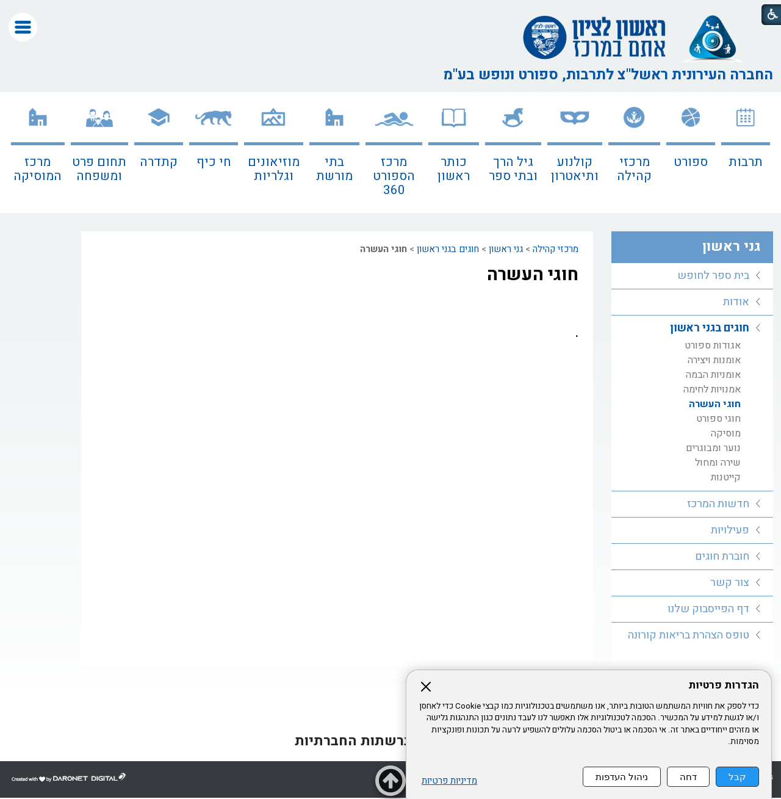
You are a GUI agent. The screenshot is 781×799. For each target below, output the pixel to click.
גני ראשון (506, 249)
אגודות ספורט (713, 345)
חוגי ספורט (718, 418)
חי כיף (213, 162)
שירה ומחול (718, 462)
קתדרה (159, 162)
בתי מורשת (334, 169)
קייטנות (726, 477)
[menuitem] (745, 152)
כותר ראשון (453, 169)
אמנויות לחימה (712, 389)
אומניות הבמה (713, 374)
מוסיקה (726, 433)
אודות (736, 302)
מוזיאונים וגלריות (274, 169)
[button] (23, 27)
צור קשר (729, 582)
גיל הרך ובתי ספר (513, 169)
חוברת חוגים (722, 556)
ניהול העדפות (622, 777)
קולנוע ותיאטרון (575, 169)
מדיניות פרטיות (449, 781)
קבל (737, 777)
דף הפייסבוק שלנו (708, 609)
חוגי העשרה (532, 274)
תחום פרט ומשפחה (99, 169)
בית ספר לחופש (713, 275)
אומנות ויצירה (714, 360)
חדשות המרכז (718, 504)
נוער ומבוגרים (713, 448)
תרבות (746, 162)
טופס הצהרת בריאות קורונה (688, 635)
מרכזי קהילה (634, 169)
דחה (688, 777)
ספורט (691, 162)
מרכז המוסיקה (37, 169)
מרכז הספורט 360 (394, 176)
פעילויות (730, 530)
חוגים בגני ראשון (448, 249)
